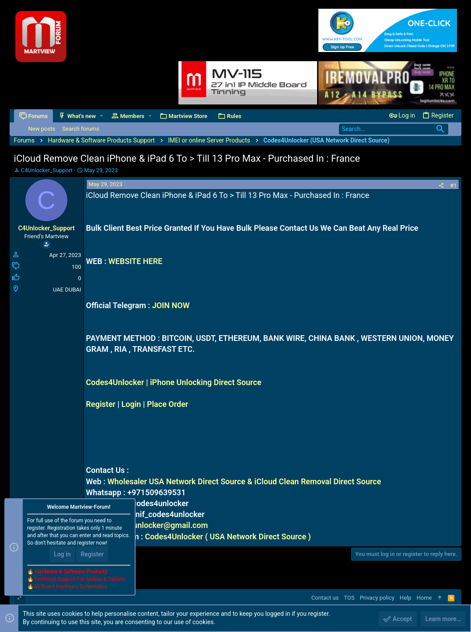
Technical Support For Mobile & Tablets (79, 579)
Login (131, 404)
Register (101, 404)
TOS (349, 597)
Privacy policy (377, 597)
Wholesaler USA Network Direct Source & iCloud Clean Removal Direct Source (244, 481)
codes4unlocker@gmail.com (157, 525)
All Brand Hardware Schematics (70, 586)
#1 (453, 185)
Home (424, 597)
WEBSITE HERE (135, 261)
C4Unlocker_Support (47, 170)
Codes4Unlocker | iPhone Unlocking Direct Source (174, 382)
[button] (101, 116)
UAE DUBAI (67, 289)
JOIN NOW (171, 305)
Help (406, 597)
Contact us (325, 597)
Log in (62, 554)
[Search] (393, 129)
